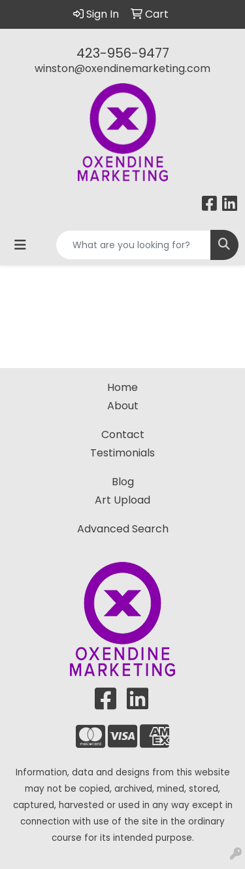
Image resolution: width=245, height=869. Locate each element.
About (123, 405)
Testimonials (122, 452)
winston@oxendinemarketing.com (122, 68)
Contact (122, 434)
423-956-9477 (122, 53)
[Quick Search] (133, 245)
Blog (123, 481)
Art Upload (122, 500)
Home (122, 387)
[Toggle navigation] (20, 245)
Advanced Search (123, 528)
